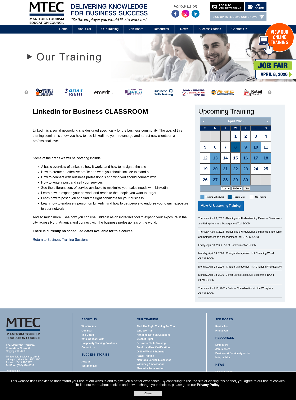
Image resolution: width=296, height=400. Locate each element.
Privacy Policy (208, 385)
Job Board (136, 26)
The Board (87, 334)
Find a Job (221, 330)
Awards (85, 361)
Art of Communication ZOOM (240, 245)
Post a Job (221, 326)
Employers (221, 344)
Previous (26, 92)
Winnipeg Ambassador (150, 364)
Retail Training (145, 355)
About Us (85, 26)
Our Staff (86, 330)
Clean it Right (145, 339)
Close (148, 393)
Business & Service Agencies (233, 353)
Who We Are (88, 326)
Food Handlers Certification (153, 347)
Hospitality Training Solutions (99, 343)
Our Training (110, 26)
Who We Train (145, 330)
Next (270, 92)
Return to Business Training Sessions (60, 239)
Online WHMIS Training (151, 351)
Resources (162, 26)
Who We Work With (92, 339)
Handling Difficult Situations (154, 334)
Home (60, 26)
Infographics (222, 357)
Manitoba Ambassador (150, 368)
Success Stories (210, 26)
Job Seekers (222, 349)
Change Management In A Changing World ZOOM (254, 266)
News (184, 26)
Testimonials (89, 365)
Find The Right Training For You (156, 326)
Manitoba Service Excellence (154, 360)
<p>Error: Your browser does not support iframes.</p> (240, 154)
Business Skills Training (151, 343)
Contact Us (239, 26)
